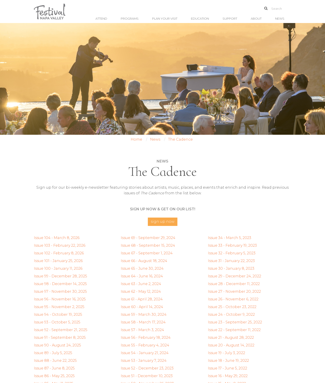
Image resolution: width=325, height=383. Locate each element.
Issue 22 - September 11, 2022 (234, 330)
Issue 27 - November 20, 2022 (234, 291)
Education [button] (200, 18)
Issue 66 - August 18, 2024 (144, 261)
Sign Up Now (162, 221)
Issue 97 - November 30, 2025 (60, 291)
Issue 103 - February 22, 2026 (59, 245)
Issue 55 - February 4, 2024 (145, 345)
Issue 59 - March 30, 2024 (144, 314)
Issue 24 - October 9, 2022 (231, 314)
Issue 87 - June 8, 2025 (54, 368)
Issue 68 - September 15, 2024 (148, 245)
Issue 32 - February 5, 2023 (231, 253)
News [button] (279, 18)
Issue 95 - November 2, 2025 (59, 307)
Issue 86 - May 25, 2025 (54, 376)
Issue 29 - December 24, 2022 (234, 276)
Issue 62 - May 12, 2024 (141, 291)
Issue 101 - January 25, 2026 (58, 261)
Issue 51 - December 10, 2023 (147, 376)
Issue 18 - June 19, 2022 (228, 360)
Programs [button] (130, 18)
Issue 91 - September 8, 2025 (60, 337)
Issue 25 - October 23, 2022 (232, 307)
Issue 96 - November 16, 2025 (60, 299)
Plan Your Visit (164, 18)
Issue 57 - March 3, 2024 (142, 330)
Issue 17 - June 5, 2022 (227, 368)
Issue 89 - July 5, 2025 (53, 353)
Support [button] (230, 18)
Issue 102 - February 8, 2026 (59, 253)
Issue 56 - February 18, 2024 (146, 337)
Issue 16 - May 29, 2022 (228, 376)
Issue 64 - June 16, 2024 (142, 276)
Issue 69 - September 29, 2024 (148, 238)
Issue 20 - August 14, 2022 (231, 345)
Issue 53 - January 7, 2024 (144, 360)
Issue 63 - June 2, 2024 (141, 284)
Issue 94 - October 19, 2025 (58, 314)
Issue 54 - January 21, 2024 (145, 353)
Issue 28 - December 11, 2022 (234, 284)
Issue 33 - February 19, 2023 (232, 245)
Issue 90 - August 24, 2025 (57, 345)
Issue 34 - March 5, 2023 (229, 238)
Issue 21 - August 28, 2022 (231, 337)
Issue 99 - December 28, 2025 (60, 276)
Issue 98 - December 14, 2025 (60, 284)
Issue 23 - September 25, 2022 (235, 322)
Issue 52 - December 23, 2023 (147, 368)
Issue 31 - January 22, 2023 (231, 261)
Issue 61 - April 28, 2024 (142, 299)
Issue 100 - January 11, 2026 (58, 268)
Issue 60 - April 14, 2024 (142, 307)
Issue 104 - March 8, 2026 (56, 238)
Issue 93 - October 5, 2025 (57, 322)
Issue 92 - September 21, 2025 (60, 330)
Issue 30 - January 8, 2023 (231, 268)
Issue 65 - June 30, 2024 (142, 268)
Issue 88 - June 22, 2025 (55, 360)
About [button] (256, 18)
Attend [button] (101, 18)
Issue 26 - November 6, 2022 (233, 299)
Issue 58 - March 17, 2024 (143, 322)
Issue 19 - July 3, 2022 (226, 353)
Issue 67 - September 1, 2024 (147, 253)
